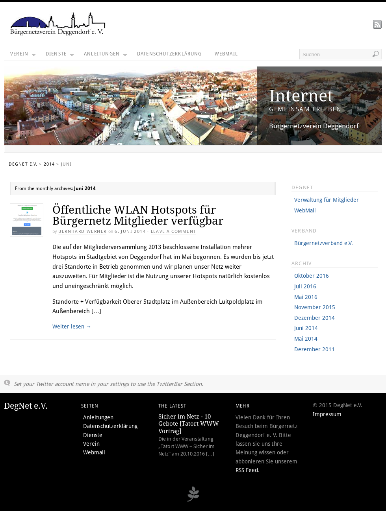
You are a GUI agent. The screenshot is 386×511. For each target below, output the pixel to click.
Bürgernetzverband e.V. (323, 243)
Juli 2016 (305, 286)
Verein (22, 56)
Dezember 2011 (314, 349)
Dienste (60, 56)
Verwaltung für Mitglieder (326, 200)
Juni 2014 (306, 328)
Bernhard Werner (82, 231)
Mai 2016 (305, 297)
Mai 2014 (305, 339)
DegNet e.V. (23, 164)
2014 (49, 164)
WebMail (305, 210)
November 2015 (314, 307)
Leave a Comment (173, 231)
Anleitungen (105, 56)
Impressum (327, 414)
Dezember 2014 (314, 318)
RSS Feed (247, 470)
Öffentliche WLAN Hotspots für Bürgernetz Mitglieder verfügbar (137, 215)
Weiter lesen (71, 326)
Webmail (226, 54)
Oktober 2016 (311, 276)
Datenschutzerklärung (169, 54)
